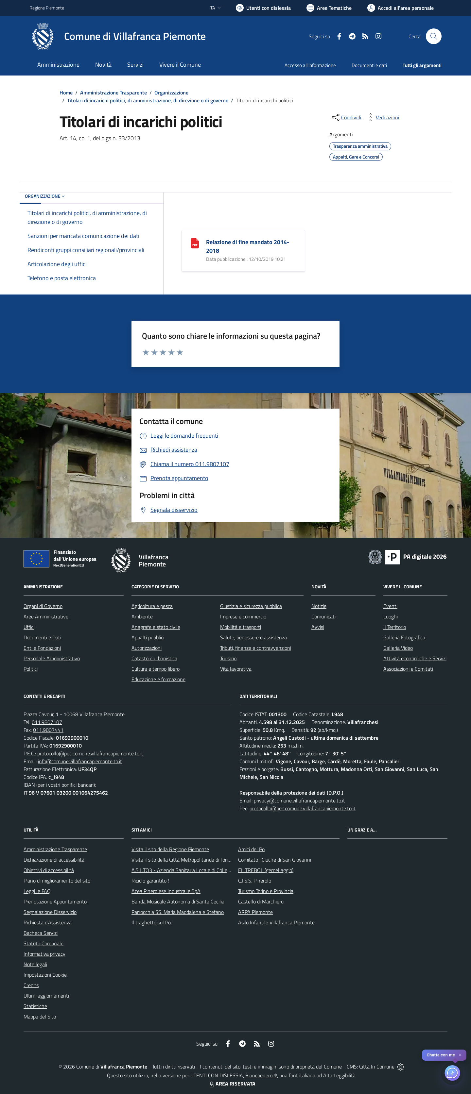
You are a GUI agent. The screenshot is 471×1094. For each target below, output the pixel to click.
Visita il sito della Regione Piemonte (170, 849)
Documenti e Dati (42, 637)
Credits (31, 985)
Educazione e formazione (158, 679)
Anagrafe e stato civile (155, 627)
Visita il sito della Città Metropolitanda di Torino (182, 860)
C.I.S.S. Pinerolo (254, 880)
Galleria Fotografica (404, 637)
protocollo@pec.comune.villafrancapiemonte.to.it (90, 753)
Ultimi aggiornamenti (46, 996)
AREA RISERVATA (231, 1083)
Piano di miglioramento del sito (57, 880)
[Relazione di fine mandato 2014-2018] (195, 242)
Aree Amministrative (46, 616)
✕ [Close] (460, 1055)
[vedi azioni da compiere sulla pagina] (382, 117)
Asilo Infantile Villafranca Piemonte (276, 922)
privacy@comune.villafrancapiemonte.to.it (299, 800)
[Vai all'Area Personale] (400, 8)
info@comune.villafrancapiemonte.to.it (80, 761)
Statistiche (35, 1006)
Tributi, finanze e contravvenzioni (255, 648)
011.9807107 (47, 722)
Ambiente (142, 616)
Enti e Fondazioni (42, 648)
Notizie (318, 606)
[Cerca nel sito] (434, 36)
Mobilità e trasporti (240, 627)
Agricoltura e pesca (152, 606)
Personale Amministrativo (52, 658)
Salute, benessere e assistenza (253, 637)
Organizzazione (171, 92)
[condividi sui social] (346, 117)
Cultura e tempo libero (155, 669)
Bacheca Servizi (41, 933)
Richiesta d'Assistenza (48, 922)
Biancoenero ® (261, 1075)
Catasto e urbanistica (154, 658)
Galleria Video (398, 648)
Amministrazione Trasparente (113, 92)
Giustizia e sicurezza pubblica (251, 606)
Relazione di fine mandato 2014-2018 (247, 246)
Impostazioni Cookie (45, 975)
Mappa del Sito (40, 1016)
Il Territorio (394, 627)
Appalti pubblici (147, 637)
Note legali (35, 964)
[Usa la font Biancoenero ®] (263, 8)
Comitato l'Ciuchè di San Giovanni (274, 860)
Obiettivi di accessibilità (49, 870)
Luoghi (390, 616)
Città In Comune (376, 1066)
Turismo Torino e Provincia (265, 891)
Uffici (29, 627)
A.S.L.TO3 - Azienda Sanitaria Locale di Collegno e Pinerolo (194, 870)
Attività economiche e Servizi (414, 658)
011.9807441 (48, 730)
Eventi (390, 606)
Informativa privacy (44, 954)
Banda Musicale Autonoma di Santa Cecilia (177, 901)
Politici (31, 669)
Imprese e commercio (243, 616)
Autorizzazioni (146, 648)
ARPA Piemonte (255, 912)
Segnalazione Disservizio (50, 912)
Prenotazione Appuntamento (55, 901)
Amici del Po (251, 849)
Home (66, 92)
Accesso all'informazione (310, 65)
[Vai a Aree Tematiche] (329, 8)
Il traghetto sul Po (151, 922)
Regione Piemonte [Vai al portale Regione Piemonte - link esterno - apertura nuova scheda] (46, 7)
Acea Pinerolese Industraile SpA (166, 891)
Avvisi (317, 627)
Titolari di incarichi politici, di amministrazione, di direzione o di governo (147, 100)
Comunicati (323, 616)
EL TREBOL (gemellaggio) (265, 870)
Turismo (228, 658)
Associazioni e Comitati (408, 669)
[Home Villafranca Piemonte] (117, 36)
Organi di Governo (43, 606)
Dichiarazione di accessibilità (54, 860)
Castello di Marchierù (261, 901)
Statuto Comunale (43, 943)
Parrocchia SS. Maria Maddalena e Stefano (177, 912)
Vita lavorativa (236, 669)
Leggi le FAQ (37, 891)
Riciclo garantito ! (150, 880)
